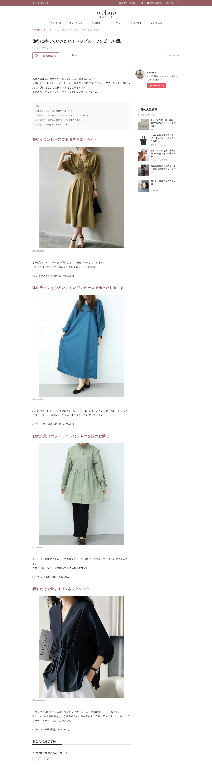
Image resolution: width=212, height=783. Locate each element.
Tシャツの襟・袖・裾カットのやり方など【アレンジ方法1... (164, 123)
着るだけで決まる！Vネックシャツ (53, 124)
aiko (152, 129)
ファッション (75, 23)
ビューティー (116, 23)
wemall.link (40, 250)
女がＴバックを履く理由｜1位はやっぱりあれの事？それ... (164, 154)
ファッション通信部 (159, 160)
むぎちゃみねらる (158, 145)
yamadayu (154, 191)
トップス (36, 759)
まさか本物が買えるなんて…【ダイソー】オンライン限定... (163, 138)
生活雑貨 (96, 23)
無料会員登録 (156, 3)
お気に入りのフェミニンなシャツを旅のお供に (59, 120)
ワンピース (48, 759)
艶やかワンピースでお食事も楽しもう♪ (55, 111)
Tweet (74, 55)
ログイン (170, 3)
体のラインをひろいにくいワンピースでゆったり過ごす (63, 115)
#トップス (36, 48)
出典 (34, 250)
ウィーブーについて (40, 3)
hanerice (151, 72)
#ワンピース (47, 48)
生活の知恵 (136, 23)
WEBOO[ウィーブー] (40, 30)
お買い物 (156, 23)
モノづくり (55, 23)
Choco (153, 175)
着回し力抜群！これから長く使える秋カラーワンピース (163, 169)
